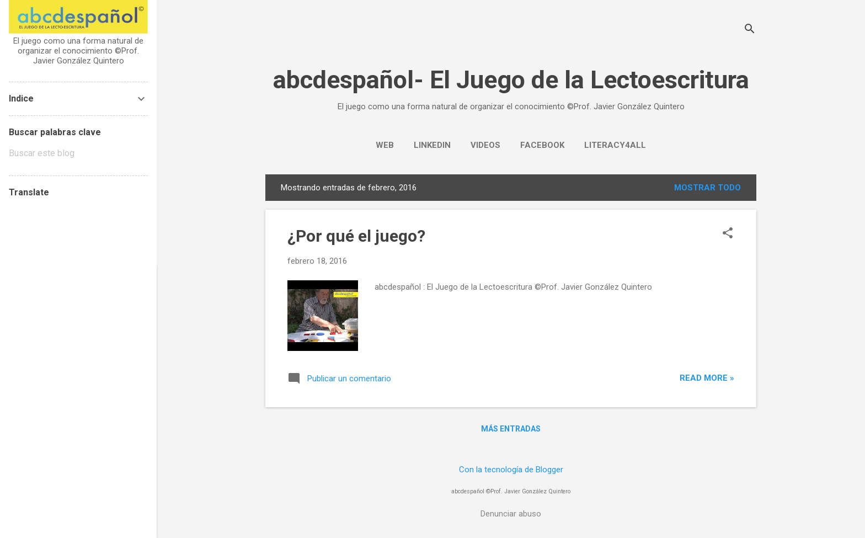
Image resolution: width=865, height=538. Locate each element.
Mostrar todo (707, 188)
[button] (727, 234)
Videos (485, 145)
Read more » (707, 378)
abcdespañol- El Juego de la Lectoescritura (511, 79)
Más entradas (511, 428)
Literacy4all (615, 145)
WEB (385, 145)
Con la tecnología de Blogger (511, 470)
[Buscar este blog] (78, 153)
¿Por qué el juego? (356, 236)
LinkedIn (432, 145)
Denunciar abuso (510, 514)
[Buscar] (749, 30)
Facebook (542, 145)
